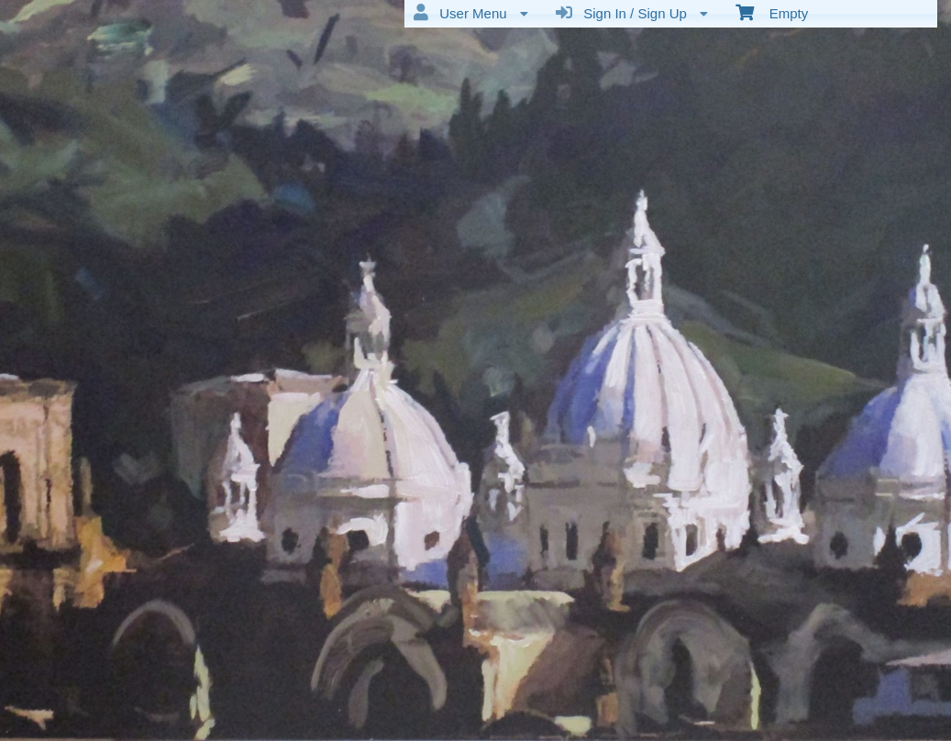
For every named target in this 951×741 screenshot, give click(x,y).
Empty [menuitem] (771, 12)
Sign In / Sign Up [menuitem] (632, 13)
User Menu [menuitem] (471, 13)
